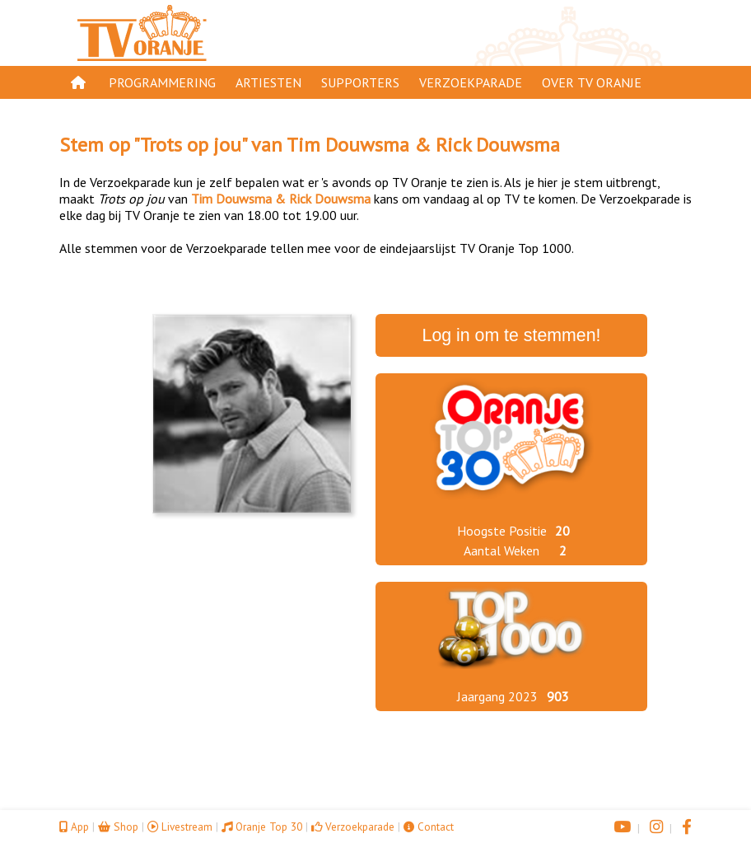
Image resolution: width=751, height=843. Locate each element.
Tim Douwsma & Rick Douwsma (423, 144)
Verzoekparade (470, 82)
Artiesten (268, 82)
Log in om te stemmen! (511, 335)
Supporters (360, 82)
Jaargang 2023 (497, 696)
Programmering (162, 82)
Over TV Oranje (591, 82)
